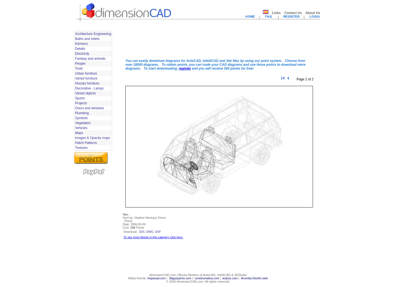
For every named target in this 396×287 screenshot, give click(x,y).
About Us (313, 13)
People (80, 63)
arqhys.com (230, 278)
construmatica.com (206, 278)
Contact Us (293, 13)
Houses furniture (87, 83)
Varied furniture (86, 78)
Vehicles (81, 128)
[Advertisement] (219, 42)
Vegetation (83, 123)
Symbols (81, 118)
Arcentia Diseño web (254, 278)
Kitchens (81, 44)
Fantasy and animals (90, 59)
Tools (79, 68)
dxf (158, 231)
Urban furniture (86, 73)
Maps (79, 133)
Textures (81, 148)
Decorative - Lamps (89, 88)
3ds (142, 231)
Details (80, 49)
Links (276, 13)
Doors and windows (89, 108)
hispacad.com (156, 278)
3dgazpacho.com (180, 278)
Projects (81, 103)
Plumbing (82, 113)
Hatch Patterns (86, 143)
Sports (80, 98)
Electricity (82, 54)
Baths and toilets (87, 39)
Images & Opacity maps (92, 138)
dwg (149, 231)
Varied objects (85, 93)
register (185, 68)
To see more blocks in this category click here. (153, 237)
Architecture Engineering (93, 34)
